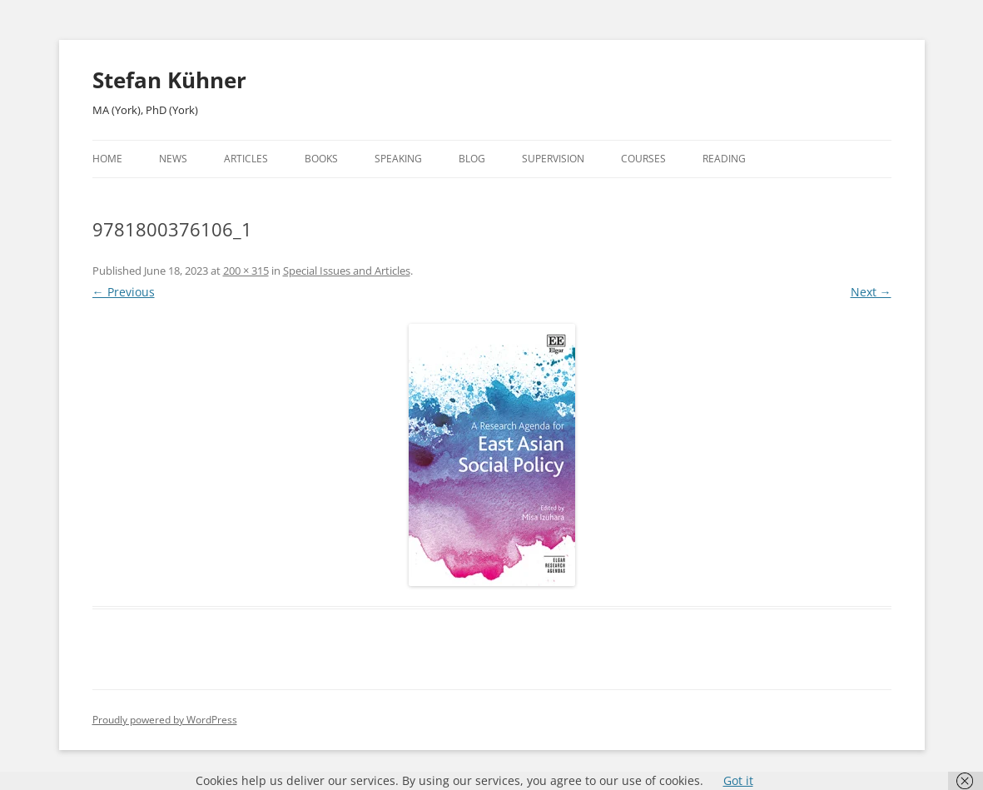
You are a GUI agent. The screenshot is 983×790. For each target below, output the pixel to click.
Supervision (553, 159)
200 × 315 (246, 270)
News (173, 159)
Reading (724, 159)
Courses (643, 159)
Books (321, 159)
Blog (472, 159)
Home (107, 159)
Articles (246, 159)
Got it (738, 780)
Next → (871, 292)
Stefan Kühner (169, 80)
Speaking (398, 159)
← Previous (123, 292)
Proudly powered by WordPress (164, 720)
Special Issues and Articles (346, 270)
